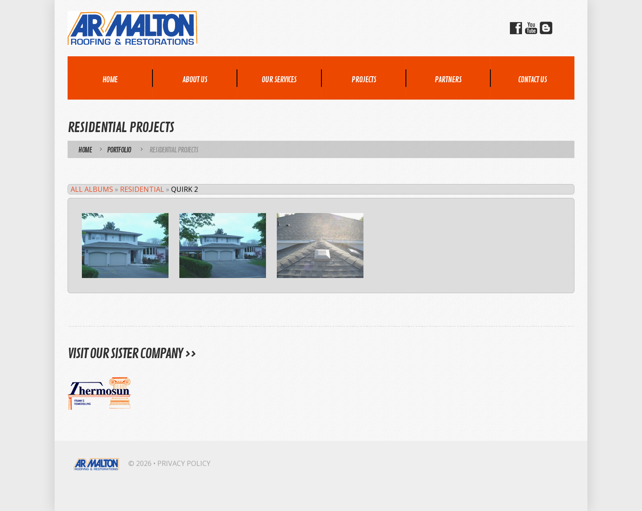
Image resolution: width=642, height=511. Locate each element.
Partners (447, 79)
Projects (363, 79)
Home (109, 79)
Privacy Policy (184, 463)
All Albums (92, 189)
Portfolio (119, 150)
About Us (194, 79)
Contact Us (532, 79)
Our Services (279, 79)
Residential (142, 189)
